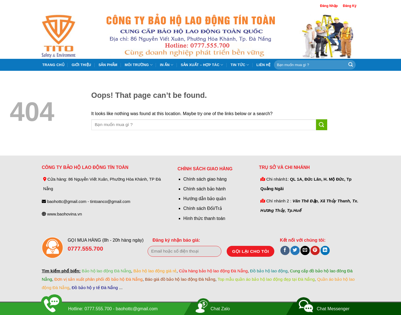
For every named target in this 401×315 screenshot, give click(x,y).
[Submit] (350, 65)
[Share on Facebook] (285, 250)
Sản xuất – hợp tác (202, 64)
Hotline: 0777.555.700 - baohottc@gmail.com (113, 308)
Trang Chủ (53, 65)
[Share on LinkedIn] (325, 250)
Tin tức (240, 64)
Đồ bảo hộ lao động (269, 270)
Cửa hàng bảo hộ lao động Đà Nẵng (213, 270)
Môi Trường (139, 64)
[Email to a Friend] (305, 250)
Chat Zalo (220, 308)
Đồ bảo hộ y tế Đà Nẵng (95, 287)
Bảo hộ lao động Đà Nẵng (106, 270)
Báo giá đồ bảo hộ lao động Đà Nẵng (180, 279)
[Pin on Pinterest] (315, 250)
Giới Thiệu (81, 65)
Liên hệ (263, 65)
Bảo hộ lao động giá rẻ (155, 270)
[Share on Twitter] (295, 250)
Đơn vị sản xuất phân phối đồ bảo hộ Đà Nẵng (98, 279)
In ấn (166, 64)
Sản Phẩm (108, 65)
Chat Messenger (333, 308)
